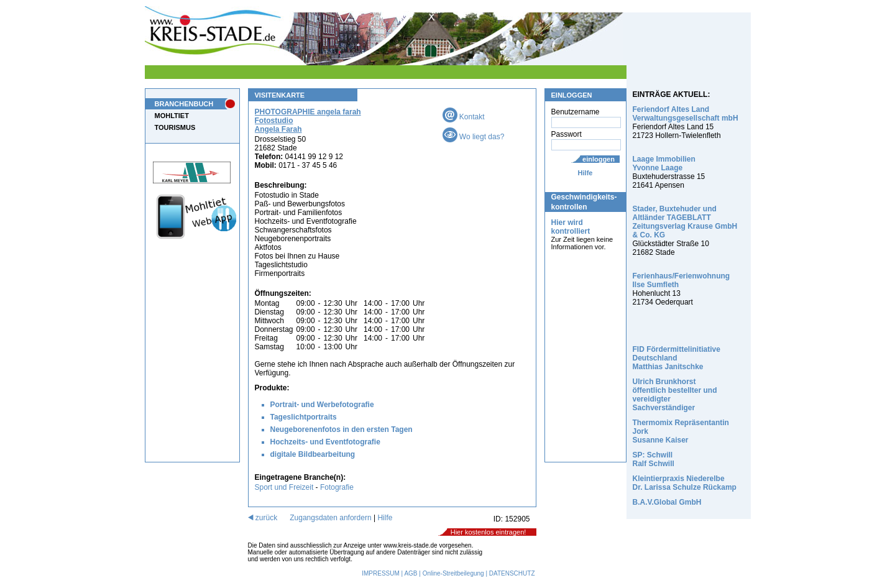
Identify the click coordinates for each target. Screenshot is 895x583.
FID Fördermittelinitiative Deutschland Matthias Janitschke (676, 358)
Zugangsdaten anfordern (330, 517)
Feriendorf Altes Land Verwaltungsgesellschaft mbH (685, 113)
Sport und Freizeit (285, 487)
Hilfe (585, 173)
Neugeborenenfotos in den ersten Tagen (341, 429)
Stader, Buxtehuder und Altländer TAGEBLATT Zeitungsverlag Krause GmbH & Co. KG (685, 221)
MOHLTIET (172, 115)
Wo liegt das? (474, 136)
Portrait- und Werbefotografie (322, 404)
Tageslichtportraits (303, 417)
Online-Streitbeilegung (453, 573)
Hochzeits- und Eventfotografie (325, 442)
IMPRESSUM (381, 573)
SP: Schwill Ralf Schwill (653, 459)
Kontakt (464, 116)
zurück (263, 517)
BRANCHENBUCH (184, 104)
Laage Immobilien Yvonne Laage (664, 163)
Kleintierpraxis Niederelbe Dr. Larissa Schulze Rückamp (685, 483)
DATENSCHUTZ (512, 573)
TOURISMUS (175, 127)
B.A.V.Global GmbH (667, 502)
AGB (410, 573)
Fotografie (337, 487)
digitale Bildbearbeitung (313, 454)
